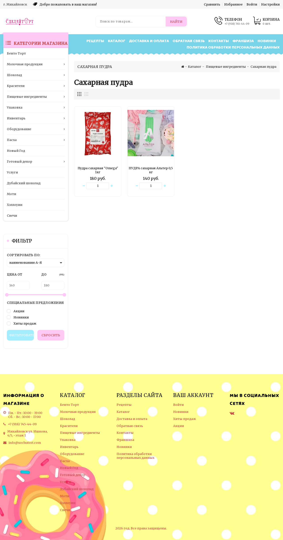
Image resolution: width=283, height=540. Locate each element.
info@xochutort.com (25, 443)
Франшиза (243, 41)
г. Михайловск (15, 4)
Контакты (218, 41)
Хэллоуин (67, 503)
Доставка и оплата (149, 41)
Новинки (267, 41)
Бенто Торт (69, 405)
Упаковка (67, 440)
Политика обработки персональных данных (233, 47)
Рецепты (95, 41)
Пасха (65, 461)
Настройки (270, 4)
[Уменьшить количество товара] (83, 186)
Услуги (65, 482)
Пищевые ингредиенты (80, 433)
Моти (64, 496)
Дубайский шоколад (77, 489)
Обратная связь (189, 41)
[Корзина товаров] (266, 21)
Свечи (65, 510)
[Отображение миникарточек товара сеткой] (79, 94)
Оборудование (72, 454)
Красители (69, 426)
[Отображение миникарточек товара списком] (86, 94)
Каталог (116, 41)
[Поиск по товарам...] (131, 21)
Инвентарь (69, 447)
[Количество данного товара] (97, 186)
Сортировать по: (23, 255)
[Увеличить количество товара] (111, 186)
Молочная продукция (78, 412)
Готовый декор (72, 475)
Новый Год (69, 468)
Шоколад (67, 419)
